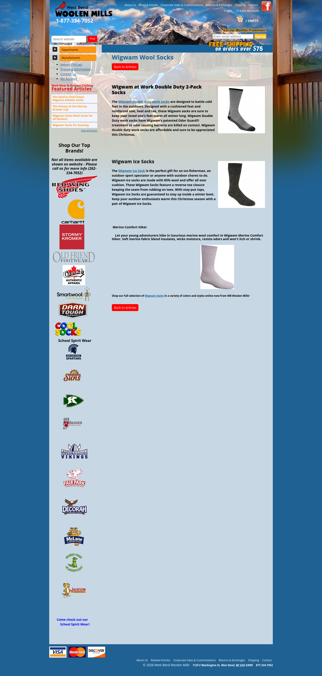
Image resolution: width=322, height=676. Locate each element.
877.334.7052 (264, 665)
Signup (260, 36)
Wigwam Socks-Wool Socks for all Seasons (73, 117)
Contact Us (68, 74)
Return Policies (71, 64)
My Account (68, 78)
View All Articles (89, 130)
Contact (253, 5)
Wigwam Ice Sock (131, 171)
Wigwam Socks (154, 295)
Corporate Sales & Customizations (182, 5)
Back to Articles (125, 67)
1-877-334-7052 (74, 20)
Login (228, 10)
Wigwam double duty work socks (143, 102)
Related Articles (148, 5)
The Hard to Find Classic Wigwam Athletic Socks (69, 98)
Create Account (247, 10)
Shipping (240, 5)
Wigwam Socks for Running (71, 125)
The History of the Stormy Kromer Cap (70, 107)
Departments (70, 50)
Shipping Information (75, 69)
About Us (130, 5)
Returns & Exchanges (219, 5)
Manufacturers (71, 58)
